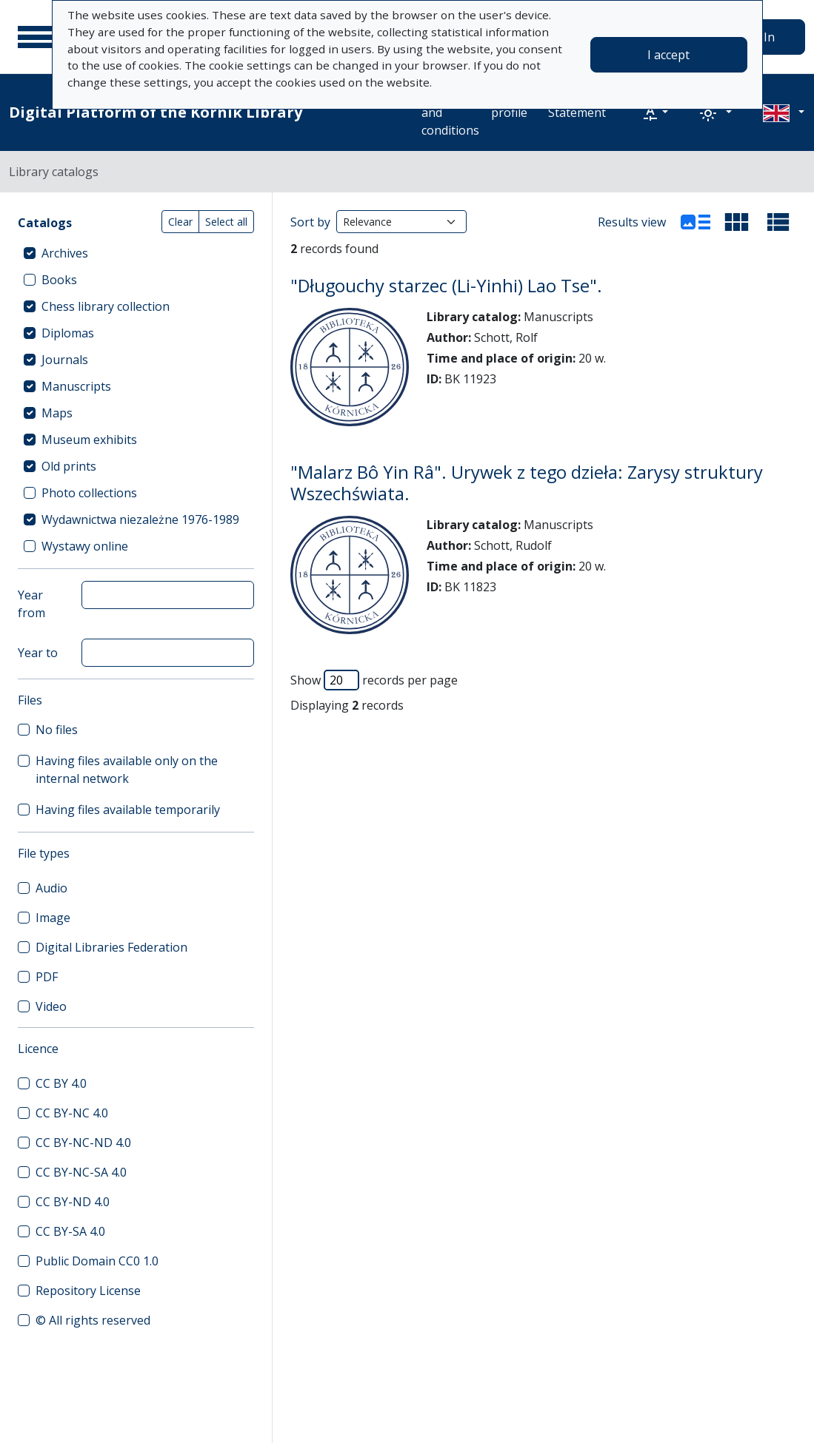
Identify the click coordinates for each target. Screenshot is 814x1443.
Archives (64, 253)
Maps (57, 413)
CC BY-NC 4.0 (72, 1113)
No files (57, 730)
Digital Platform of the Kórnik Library (155, 112)
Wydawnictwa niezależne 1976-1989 (140, 519)
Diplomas (67, 333)
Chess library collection (105, 306)
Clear (180, 222)
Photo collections (89, 493)
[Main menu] (36, 37)
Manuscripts (76, 386)
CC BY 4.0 (61, 1083)
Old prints (68, 466)
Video (51, 1006)
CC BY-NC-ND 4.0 (83, 1142)
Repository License (88, 1290)
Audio (51, 888)
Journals (64, 360)
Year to (38, 653)
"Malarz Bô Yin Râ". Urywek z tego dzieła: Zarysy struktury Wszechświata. (526, 482)
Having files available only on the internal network (127, 770)
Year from (31, 604)
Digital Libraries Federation (111, 947)
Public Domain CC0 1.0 (97, 1261)
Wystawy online (84, 546)
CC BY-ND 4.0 (73, 1202)
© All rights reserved (93, 1320)
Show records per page (374, 680)
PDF (47, 977)
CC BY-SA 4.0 (70, 1231)
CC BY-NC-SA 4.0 (81, 1172)
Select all (226, 222)
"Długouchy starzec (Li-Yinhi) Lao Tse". (446, 285)
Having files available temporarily (128, 809)
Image (53, 917)
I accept (668, 55)
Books (59, 280)
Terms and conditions (450, 112)
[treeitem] (136, 253)
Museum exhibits (89, 439)
